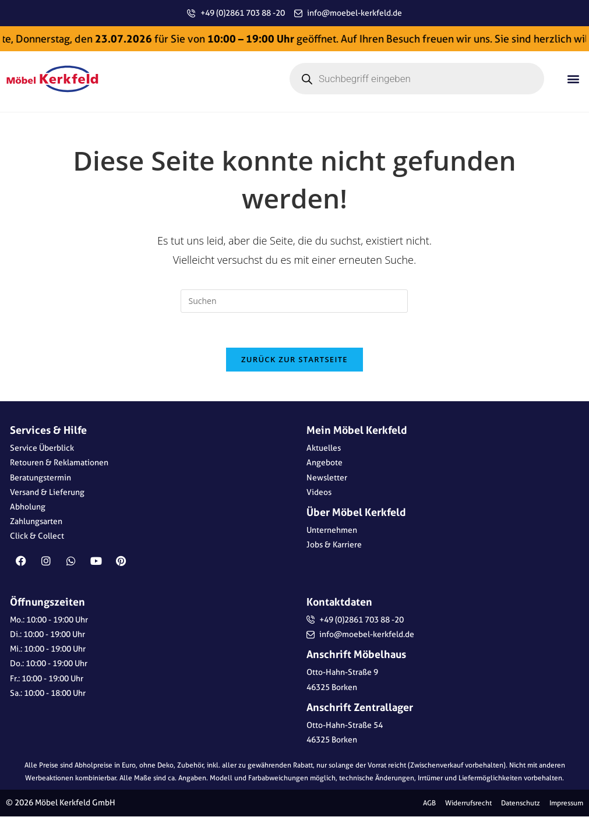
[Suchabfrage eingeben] (294, 301)
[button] (573, 79)
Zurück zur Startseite (294, 360)
